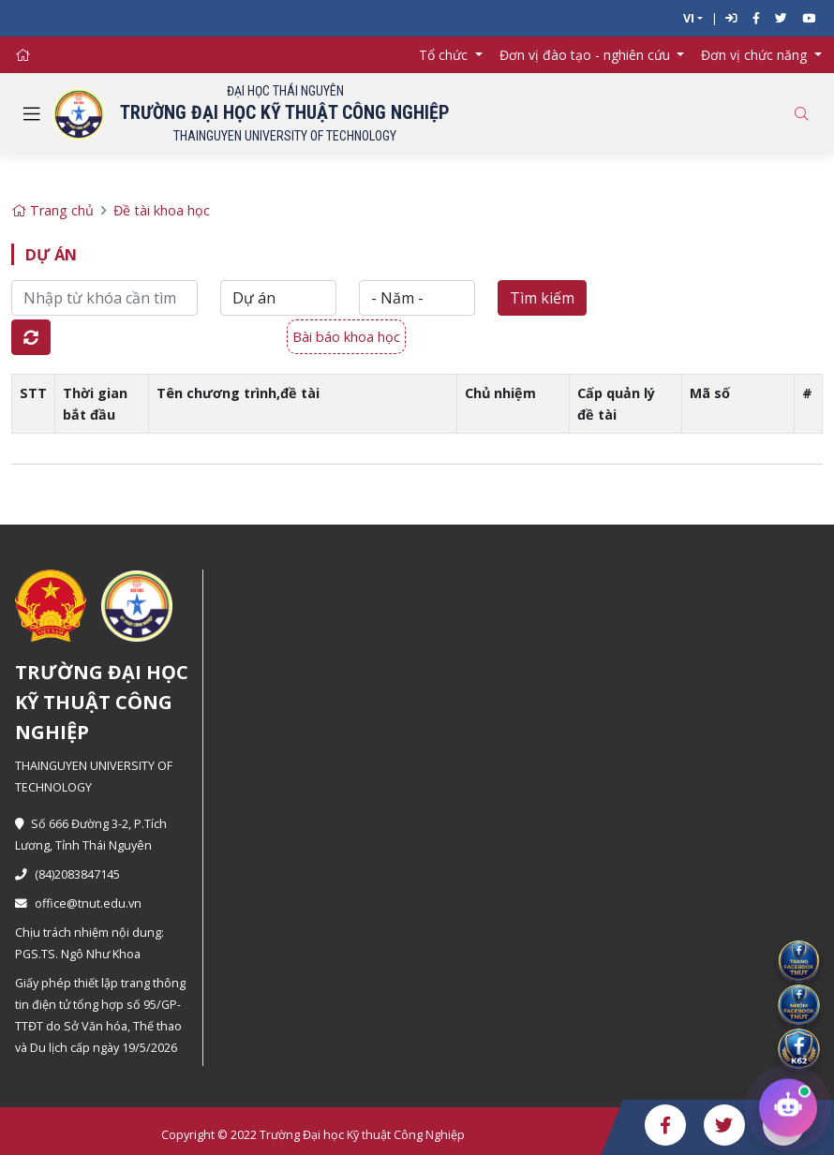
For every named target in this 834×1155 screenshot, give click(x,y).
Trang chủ (52, 210)
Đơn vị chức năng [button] (756, 55)
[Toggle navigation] (31, 114)
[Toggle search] (801, 114)
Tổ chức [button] (445, 55)
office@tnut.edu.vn (78, 903)
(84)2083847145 (67, 874)
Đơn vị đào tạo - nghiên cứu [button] (586, 55)
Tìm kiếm (542, 298)
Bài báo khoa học (346, 337)
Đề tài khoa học (161, 210)
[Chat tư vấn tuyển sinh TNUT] (788, 1107)
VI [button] (688, 18)
